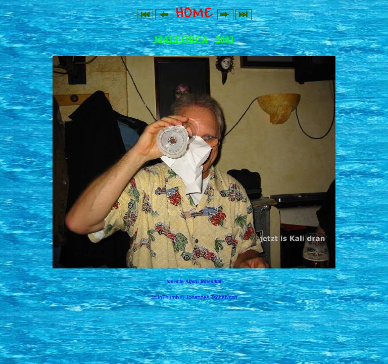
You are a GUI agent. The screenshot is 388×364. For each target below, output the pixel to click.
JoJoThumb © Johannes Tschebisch (194, 297)
